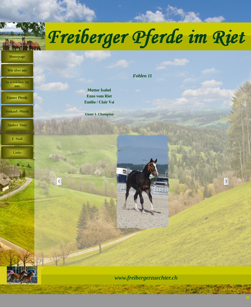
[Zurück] (59, 182)
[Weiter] (225, 182)
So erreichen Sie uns (17, 84)
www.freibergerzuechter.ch (146, 277)
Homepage (17, 56)
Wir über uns (17, 70)
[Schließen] (248, 297)
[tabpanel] (99, 99)
